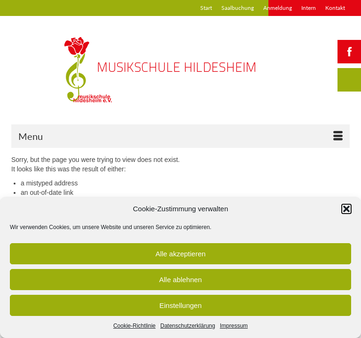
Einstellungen (180, 305)
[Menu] (180, 136)
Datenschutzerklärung (187, 326)
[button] (346, 209)
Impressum (234, 326)
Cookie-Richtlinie (134, 326)
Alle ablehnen (180, 280)
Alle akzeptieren (181, 254)
